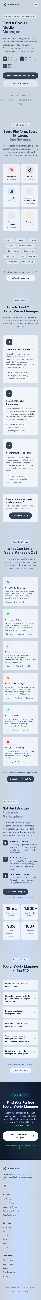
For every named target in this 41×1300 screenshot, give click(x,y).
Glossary (6, 1276)
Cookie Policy (8, 1264)
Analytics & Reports (10, 1207)
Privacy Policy (8, 1260)
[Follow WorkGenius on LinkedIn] (5, 1186)
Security (6, 1268)
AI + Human (7, 1227)
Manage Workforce (10, 1203)
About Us (6, 1231)
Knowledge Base (10, 1272)
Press (5, 1239)
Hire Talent (7, 1199)
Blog (4, 1243)
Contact (6, 1247)
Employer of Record (11, 1211)
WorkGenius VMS (10, 1215)
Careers (6, 1235)
